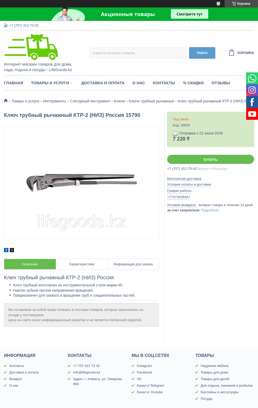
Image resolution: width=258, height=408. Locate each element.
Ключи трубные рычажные (151, 101)
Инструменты (54, 101)
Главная (13, 83)
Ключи (119, 101)
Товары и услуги (50, 83)
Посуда (206, 399)
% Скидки (193, 83)
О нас (138, 83)
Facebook (144, 372)
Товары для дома (214, 372)
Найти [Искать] (202, 53)
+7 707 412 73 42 (86, 366)
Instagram (144, 366)
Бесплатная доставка (184, 179)
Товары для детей (215, 379)
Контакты (164, 83)
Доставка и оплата (103, 83)
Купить (210, 160)
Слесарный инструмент (90, 101)
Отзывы (221, 83)
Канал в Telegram (150, 385)
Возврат (15, 379)
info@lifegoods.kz (86, 372)
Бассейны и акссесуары (220, 392)
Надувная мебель (215, 366)
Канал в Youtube (150, 392)
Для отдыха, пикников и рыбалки (227, 385)
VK (139, 379)
